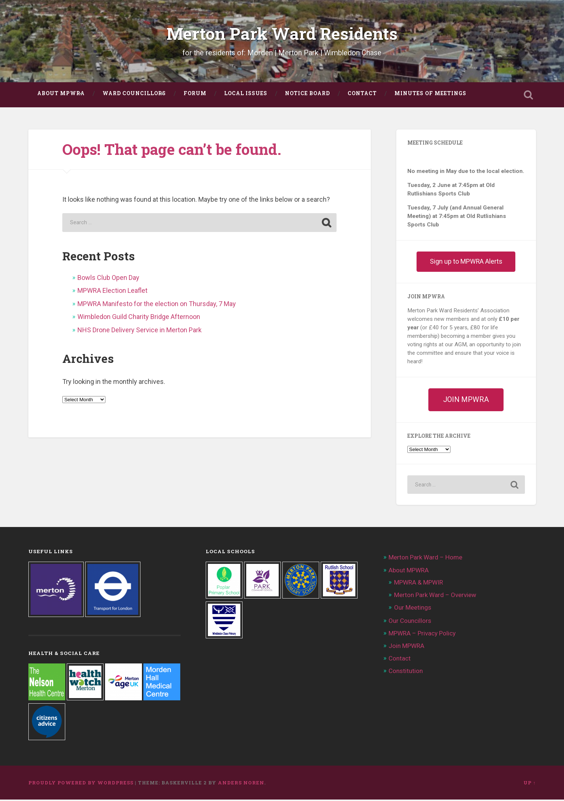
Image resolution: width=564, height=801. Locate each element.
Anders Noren (241, 784)
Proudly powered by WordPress (80, 784)
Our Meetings (412, 609)
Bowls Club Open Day (108, 279)
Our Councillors (410, 622)
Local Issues (245, 94)
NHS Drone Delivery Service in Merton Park (139, 331)
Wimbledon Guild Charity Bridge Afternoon (138, 318)
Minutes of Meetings (430, 94)
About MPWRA (61, 94)
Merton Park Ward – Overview (435, 596)
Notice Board (307, 94)
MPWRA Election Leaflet (112, 292)
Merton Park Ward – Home (425, 558)
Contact (362, 94)
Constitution (406, 672)
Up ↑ (529, 784)
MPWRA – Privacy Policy (422, 634)
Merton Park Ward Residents (282, 34)
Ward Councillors (134, 94)
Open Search (528, 96)
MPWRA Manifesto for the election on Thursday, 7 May (156, 305)
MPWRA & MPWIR (418, 583)
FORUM (195, 94)
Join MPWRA (406, 647)
